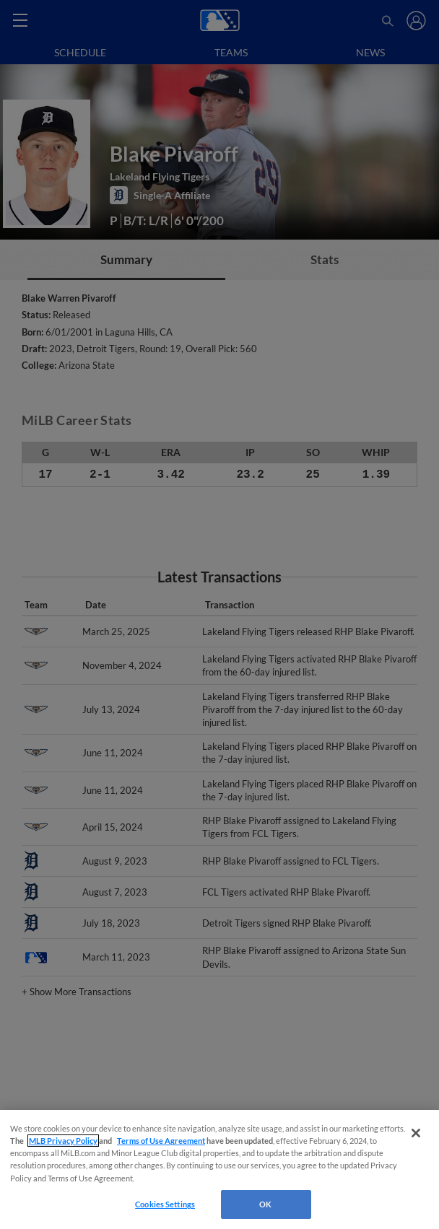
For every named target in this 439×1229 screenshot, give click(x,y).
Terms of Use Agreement (161, 1140)
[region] (219, 1169)
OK (265, 1204)
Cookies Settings (165, 1204)
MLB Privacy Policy (63, 1140)
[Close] (416, 1133)
